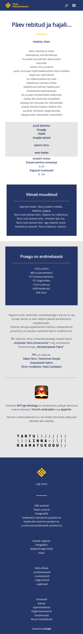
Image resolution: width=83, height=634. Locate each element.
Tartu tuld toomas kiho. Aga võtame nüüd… (41, 222)
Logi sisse (41, 484)
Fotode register (41, 541)
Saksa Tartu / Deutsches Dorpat (41, 358)
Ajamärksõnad (41, 607)
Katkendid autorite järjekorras (41, 521)
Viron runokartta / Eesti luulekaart (41, 366)
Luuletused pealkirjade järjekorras (41, 525)
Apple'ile (66, 409)
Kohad (41, 603)
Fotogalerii (41, 544)
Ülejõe (41, 133)
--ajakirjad (42, 584)
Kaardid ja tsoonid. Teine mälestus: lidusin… (41, 226)
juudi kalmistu (41, 125)
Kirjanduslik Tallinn (41, 362)
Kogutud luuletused (41, 170)
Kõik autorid (41, 505)
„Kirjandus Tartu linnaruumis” (31, 343)
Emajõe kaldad (41, 137)
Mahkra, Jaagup (41, 210)
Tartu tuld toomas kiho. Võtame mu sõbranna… (41, 214)
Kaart (41, 552)
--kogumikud (41, 580)
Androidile (48, 409)
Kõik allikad (41, 568)
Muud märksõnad (41, 619)
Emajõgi (41, 129)
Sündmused (41, 615)
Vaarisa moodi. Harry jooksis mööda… (41, 206)
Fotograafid (41, 513)
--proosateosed (41, 572)
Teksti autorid (41, 509)
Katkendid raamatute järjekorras (41, 517)
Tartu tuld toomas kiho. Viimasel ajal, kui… (41, 218)
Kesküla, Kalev (41, 41)
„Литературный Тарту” (50, 346)
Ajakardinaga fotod (41, 548)
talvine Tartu (41, 145)
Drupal (47, 628)
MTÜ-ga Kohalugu (27, 405)
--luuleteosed (41, 576)
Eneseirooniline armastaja (41, 162)
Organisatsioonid (41, 611)
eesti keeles (42, 152)
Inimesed (41, 599)
